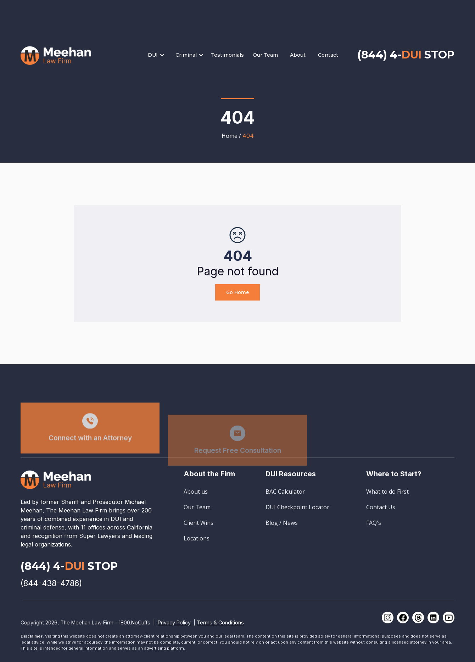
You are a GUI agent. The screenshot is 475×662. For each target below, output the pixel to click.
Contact (328, 55)
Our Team (265, 55)
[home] (56, 55)
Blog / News (282, 523)
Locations (196, 538)
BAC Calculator (285, 491)
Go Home (237, 292)
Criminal (186, 55)
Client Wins (198, 523)
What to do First (387, 491)
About (298, 55)
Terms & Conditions (220, 622)
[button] (160, 55)
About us (196, 491)
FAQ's (373, 523)
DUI (153, 55)
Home (230, 136)
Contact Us (380, 507)
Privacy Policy (174, 622)
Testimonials (227, 55)
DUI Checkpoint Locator (297, 507)
